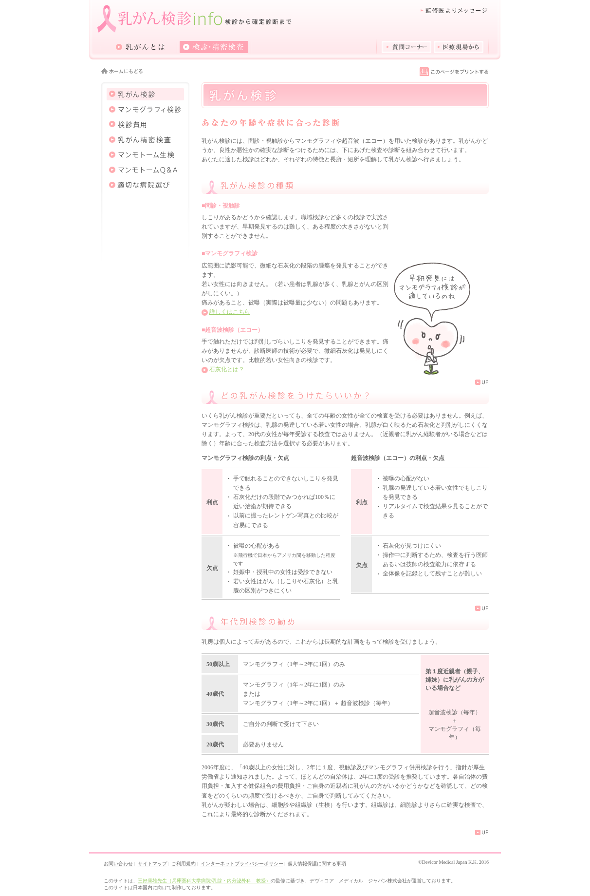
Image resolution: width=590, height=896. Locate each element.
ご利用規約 (183, 863)
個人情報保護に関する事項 (317, 863)
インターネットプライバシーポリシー (242, 863)
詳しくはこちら (229, 311)
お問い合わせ (118, 863)
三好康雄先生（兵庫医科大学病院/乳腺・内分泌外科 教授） (204, 880)
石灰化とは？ (226, 369)
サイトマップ (152, 863)
